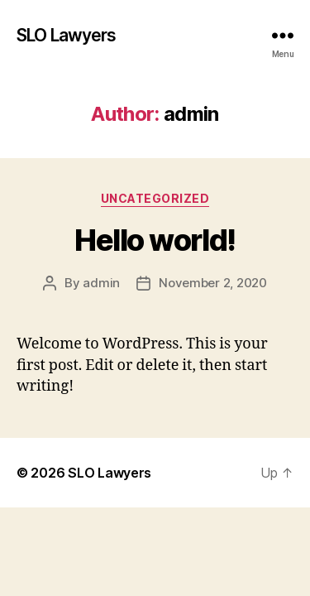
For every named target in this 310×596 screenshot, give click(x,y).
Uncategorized (155, 198)
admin (101, 283)
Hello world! (154, 240)
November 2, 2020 (213, 283)
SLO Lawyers (66, 35)
